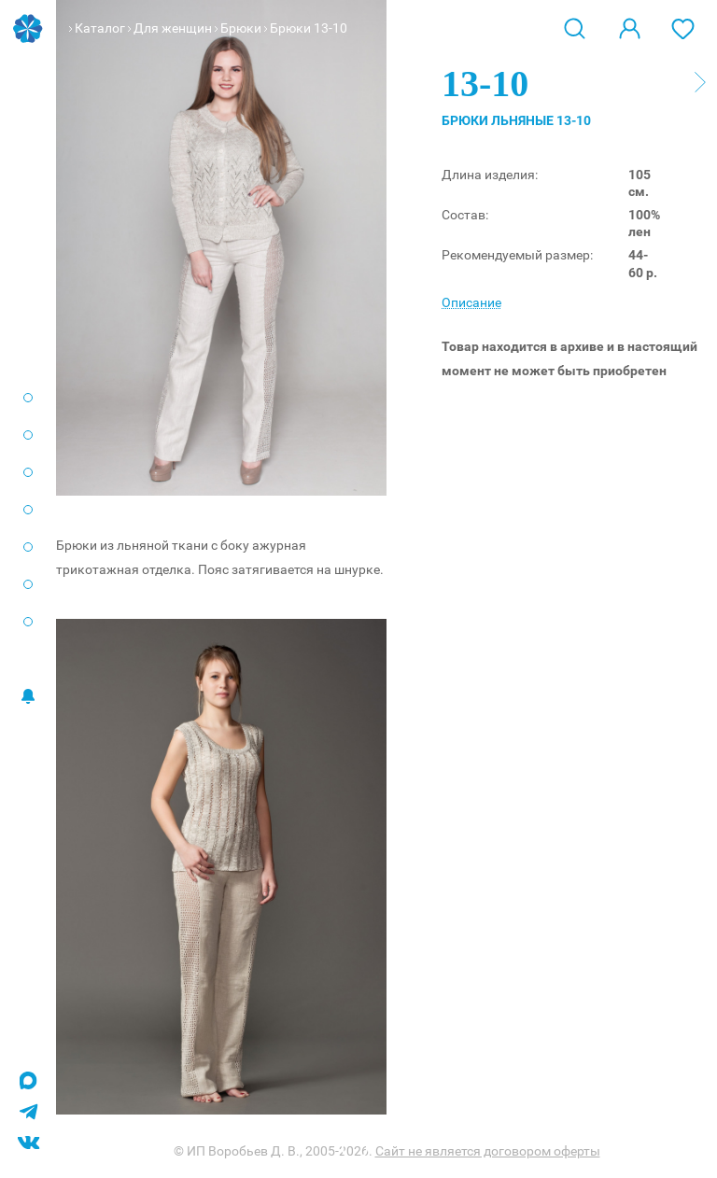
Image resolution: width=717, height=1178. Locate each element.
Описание (471, 302)
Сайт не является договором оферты (487, 1150)
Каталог (100, 28)
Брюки (240, 28)
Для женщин (173, 28)
